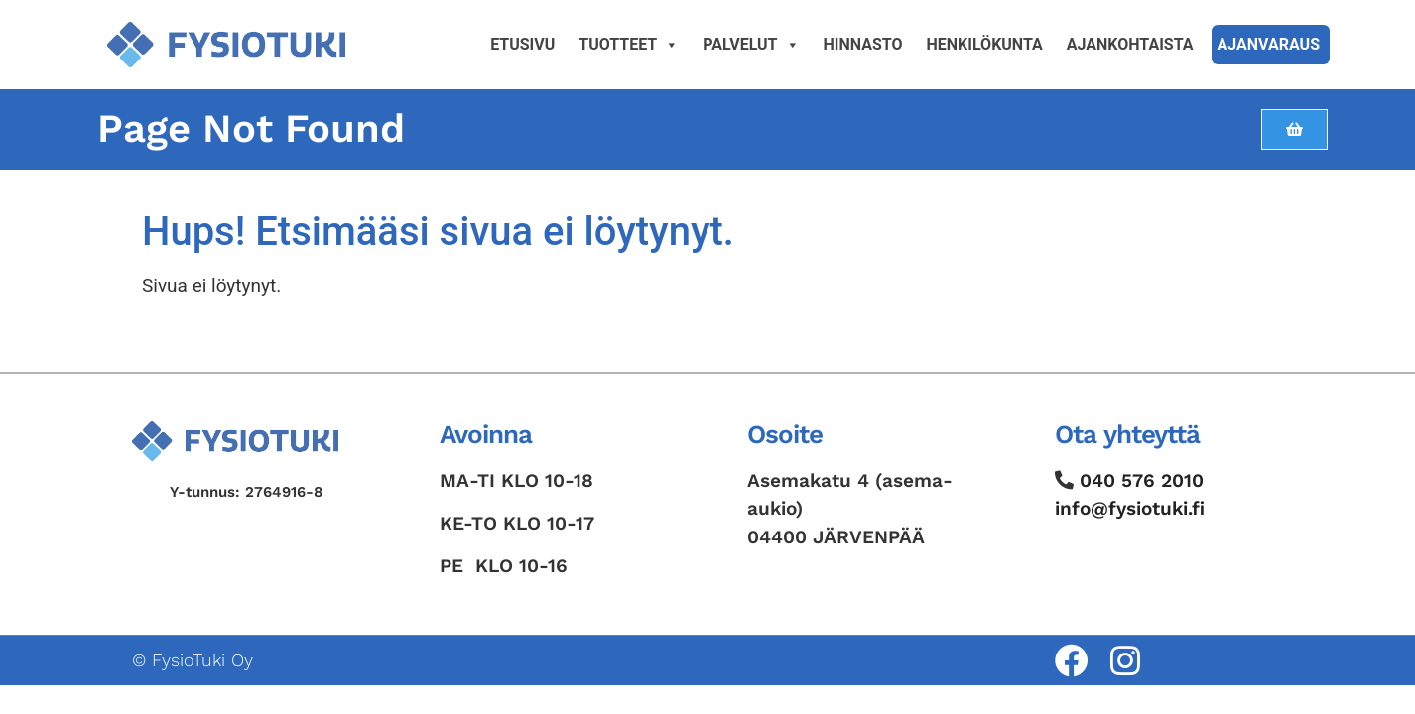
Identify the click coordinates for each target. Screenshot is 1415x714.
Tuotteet (629, 44)
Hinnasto (863, 44)
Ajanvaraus (1269, 44)
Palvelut (751, 44)
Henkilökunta (985, 44)
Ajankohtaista (1130, 44)
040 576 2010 (1142, 480)
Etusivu (522, 44)
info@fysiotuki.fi (1130, 508)
